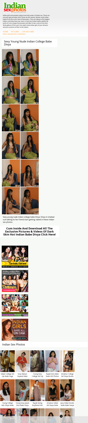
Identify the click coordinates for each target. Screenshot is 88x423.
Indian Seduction (11, 299)
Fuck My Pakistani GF (13, 324)
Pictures (52, 18)
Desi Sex (8, 319)
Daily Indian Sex (10, 280)
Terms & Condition (39, 414)
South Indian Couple (56, 322)
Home (42, 18)
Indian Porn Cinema (12, 294)
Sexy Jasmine (53, 317)
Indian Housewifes (11, 322)
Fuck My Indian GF (55, 299)
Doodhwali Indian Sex (13, 278)
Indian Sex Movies (11, 287)
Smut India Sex (10, 285)
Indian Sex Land (54, 287)
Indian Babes (53, 303)
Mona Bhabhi (54, 313)
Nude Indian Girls (11, 306)
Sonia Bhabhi (53, 315)
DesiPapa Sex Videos (56, 294)
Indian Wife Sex (10, 283)
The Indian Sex (10, 276)
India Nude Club (54, 283)
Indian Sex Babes (11, 303)
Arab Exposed (10, 315)
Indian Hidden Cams (56, 296)
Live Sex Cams (64, 18)
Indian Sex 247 (54, 285)
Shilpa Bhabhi (54, 324)
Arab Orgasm (54, 276)
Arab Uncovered (55, 306)
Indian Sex (8, 317)
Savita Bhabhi (54, 319)
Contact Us (52, 414)
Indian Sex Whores (11, 296)
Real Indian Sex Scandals (51, 20)
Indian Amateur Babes (57, 301)
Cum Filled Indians (55, 280)
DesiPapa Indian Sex (12, 313)
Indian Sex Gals (10, 301)
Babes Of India (54, 278)
